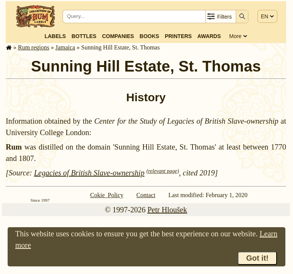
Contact (145, 195)
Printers (178, 36)
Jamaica (65, 47)
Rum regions (33, 47)
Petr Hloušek (167, 210)
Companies (118, 36)
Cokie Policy (106, 195)
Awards (209, 36)
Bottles (83, 36)
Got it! (257, 258)
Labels (55, 36)
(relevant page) (162, 171)
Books (149, 36)
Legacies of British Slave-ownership (89, 173)
